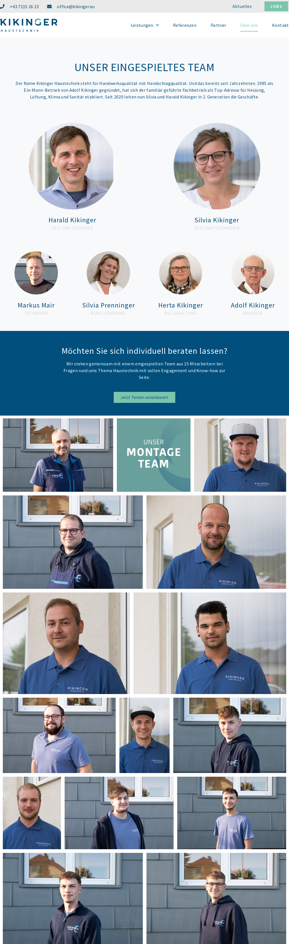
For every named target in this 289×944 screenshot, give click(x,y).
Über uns (249, 25)
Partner (218, 25)
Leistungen (145, 25)
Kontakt (280, 25)
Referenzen (184, 25)
